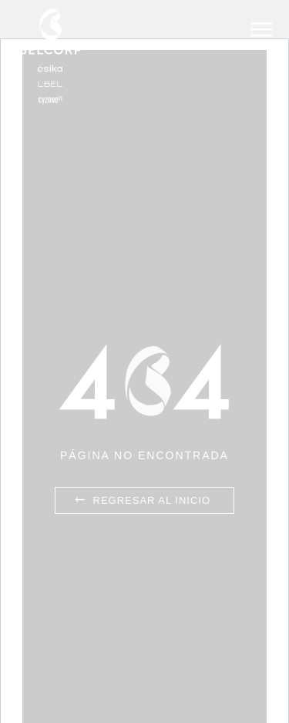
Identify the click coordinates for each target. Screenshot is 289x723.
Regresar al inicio (141, 500)
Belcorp (50, 56)
